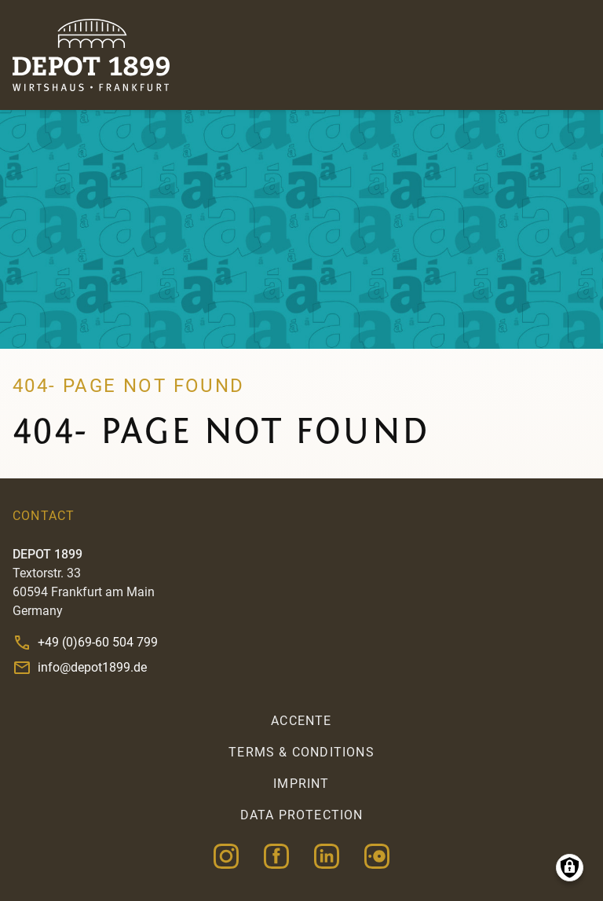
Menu (574, 55)
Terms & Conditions (301, 752)
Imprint (301, 783)
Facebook (276, 856)
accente (301, 720)
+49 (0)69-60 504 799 (98, 642)
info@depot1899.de (92, 667)
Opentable (377, 856)
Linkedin (326, 856)
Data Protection (302, 815)
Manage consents (569, 867)
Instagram (226, 856)
